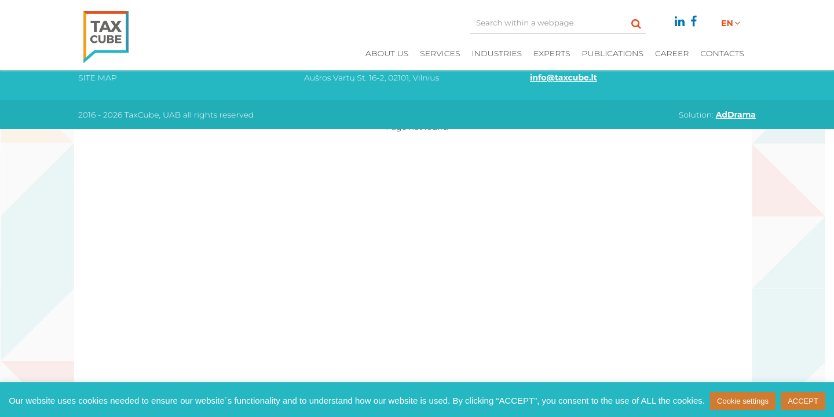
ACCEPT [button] (803, 401)
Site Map (97, 77)
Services (440, 53)
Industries (496, 53)
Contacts (722, 53)
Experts (551, 53)
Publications (612, 53)
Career (672, 53)
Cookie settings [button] (743, 401)
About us (386, 53)
